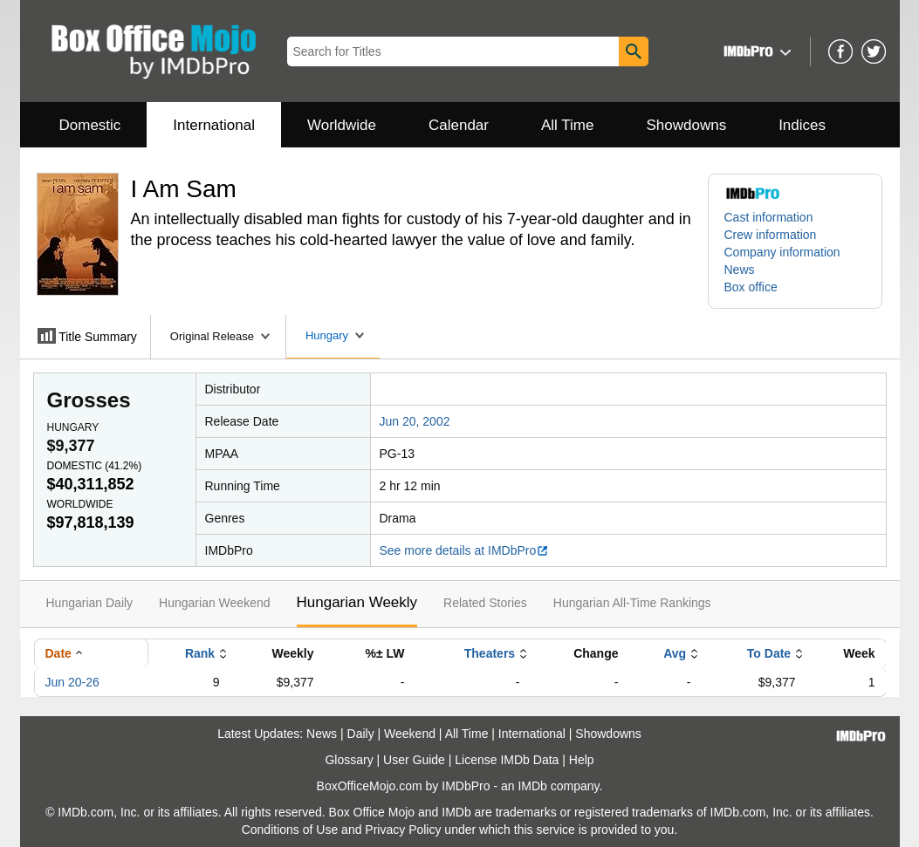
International (214, 125)
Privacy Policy (403, 830)
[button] (755, 51)
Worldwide (341, 125)
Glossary (349, 760)
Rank (200, 653)
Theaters (489, 653)
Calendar (459, 125)
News (739, 270)
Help (581, 760)
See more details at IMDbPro (465, 550)
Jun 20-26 (72, 682)
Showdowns (686, 125)
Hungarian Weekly (357, 602)
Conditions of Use (290, 830)
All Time (567, 125)
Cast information (768, 217)
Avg (674, 653)
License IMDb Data (507, 760)
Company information (782, 252)
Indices (802, 125)
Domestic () (94, 466)
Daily (360, 734)
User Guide (414, 760)
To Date (769, 653)
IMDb (532, 786)
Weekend (409, 734)
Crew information (770, 235)
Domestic (90, 125)
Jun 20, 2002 (415, 421)
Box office (751, 287)
